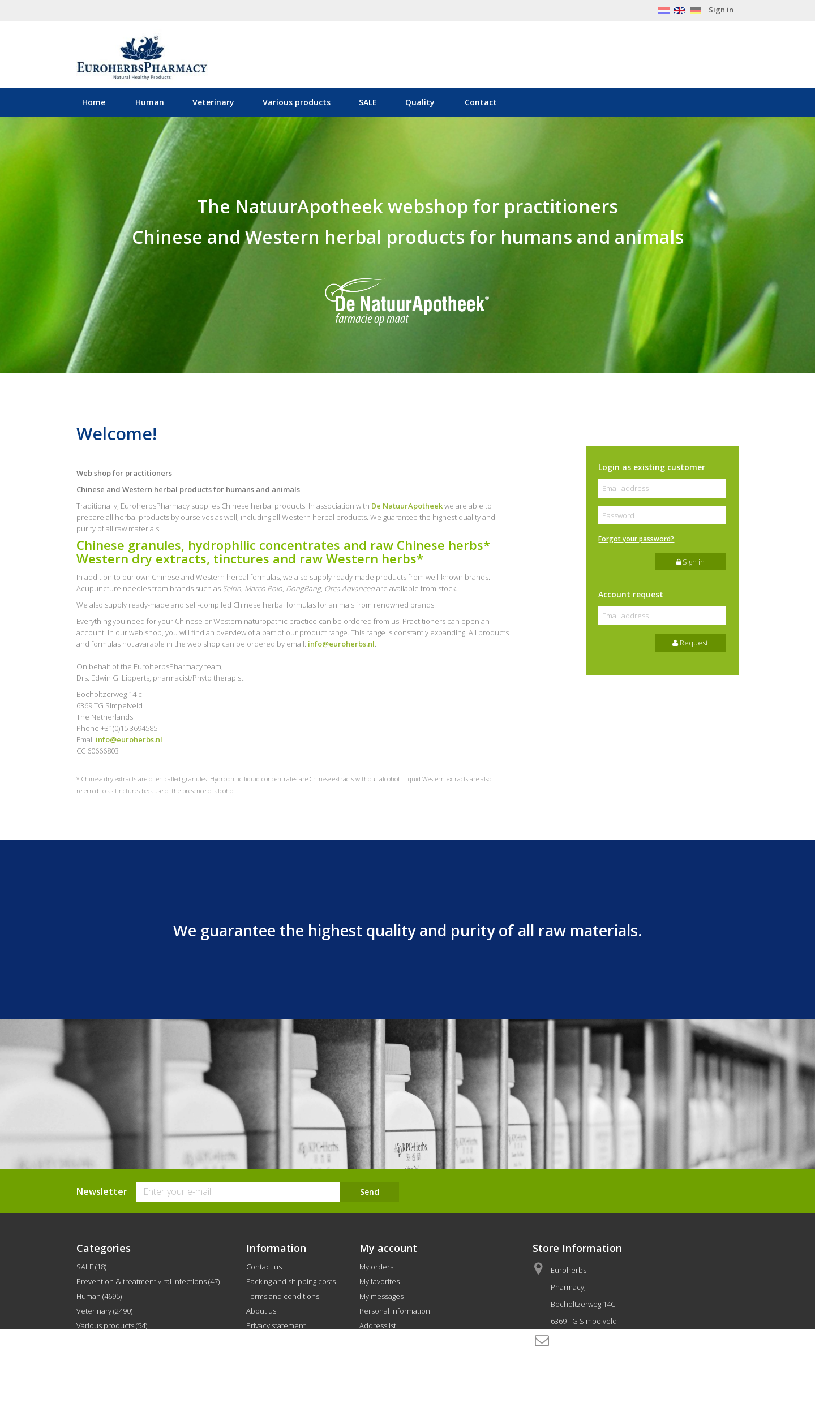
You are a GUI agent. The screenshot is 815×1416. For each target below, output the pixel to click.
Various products (297, 102)
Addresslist (377, 1325)
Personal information (394, 1311)
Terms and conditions (282, 1296)
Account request (630, 594)
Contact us (264, 1267)
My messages (381, 1296)
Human (149, 102)
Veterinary (213, 102)
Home (93, 102)
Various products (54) (111, 1325)
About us (261, 1311)
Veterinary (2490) (104, 1311)
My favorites (379, 1281)
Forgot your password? (636, 539)
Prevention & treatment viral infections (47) (148, 1281)
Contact (481, 102)
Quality (420, 102)
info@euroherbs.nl (341, 644)
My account (388, 1248)
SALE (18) (91, 1267)
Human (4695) (99, 1296)
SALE (368, 102)
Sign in (721, 10)
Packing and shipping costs (291, 1281)
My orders (376, 1267)
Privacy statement (276, 1325)
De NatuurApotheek (407, 506)
